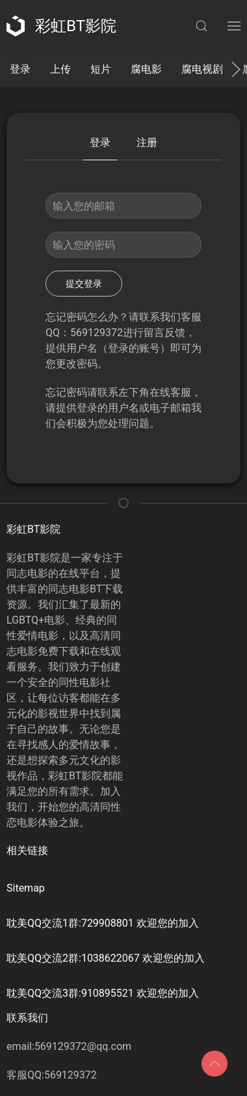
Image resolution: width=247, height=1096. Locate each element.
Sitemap (25, 888)
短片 (100, 69)
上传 (60, 69)
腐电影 (146, 69)
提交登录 (84, 283)
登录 (20, 69)
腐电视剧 (202, 69)
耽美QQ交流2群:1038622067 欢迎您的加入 (105, 958)
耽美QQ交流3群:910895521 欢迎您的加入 (102, 993)
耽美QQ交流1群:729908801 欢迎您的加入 (102, 923)
